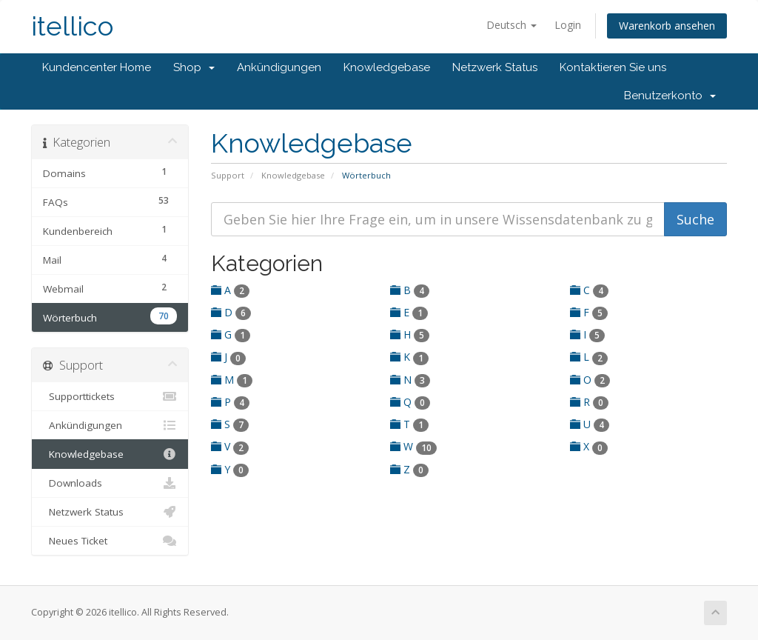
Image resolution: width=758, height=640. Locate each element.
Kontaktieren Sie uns (613, 67)
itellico (72, 26)
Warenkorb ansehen (667, 26)
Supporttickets (110, 396)
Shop (194, 67)
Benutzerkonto (670, 95)
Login (567, 25)
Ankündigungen (279, 67)
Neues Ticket (110, 541)
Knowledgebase (386, 67)
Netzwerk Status (494, 67)
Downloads (110, 483)
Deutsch (511, 25)
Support (227, 175)
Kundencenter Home (96, 67)
